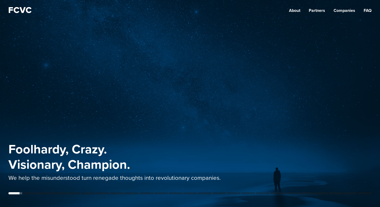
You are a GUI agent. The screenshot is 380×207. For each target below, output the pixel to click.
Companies (344, 10)
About (294, 10)
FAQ (368, 10)
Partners (317, 10)
